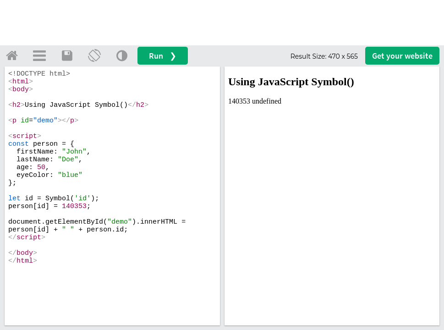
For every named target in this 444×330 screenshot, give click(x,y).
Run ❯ (162, 55)
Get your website (402, 55)
